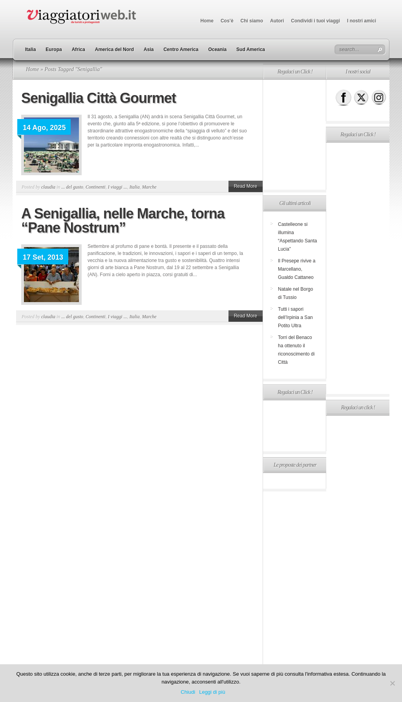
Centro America (180, 49)
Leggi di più (212, 692)
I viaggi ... (117, 187)
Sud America (250, 49)
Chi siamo (252, 21)
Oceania (217, 49)
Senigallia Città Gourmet (98, 98)
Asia (148, 49)
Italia (30, 49)
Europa (54, 49)
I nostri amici (361, 21)
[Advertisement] (294, 135)
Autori (277, 21)
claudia (48, 187)
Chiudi (188, 692)
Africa (78, 49)
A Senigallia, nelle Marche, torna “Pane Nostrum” (123, 220)
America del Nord (114, 49)
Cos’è (227, 21)
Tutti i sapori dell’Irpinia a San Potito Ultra (295, 317)
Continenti (96, 187)
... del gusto (72, 187)
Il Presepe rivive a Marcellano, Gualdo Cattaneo (296, 269)
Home (207, 21)
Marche (149, 187)
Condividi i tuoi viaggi (315, 21)
